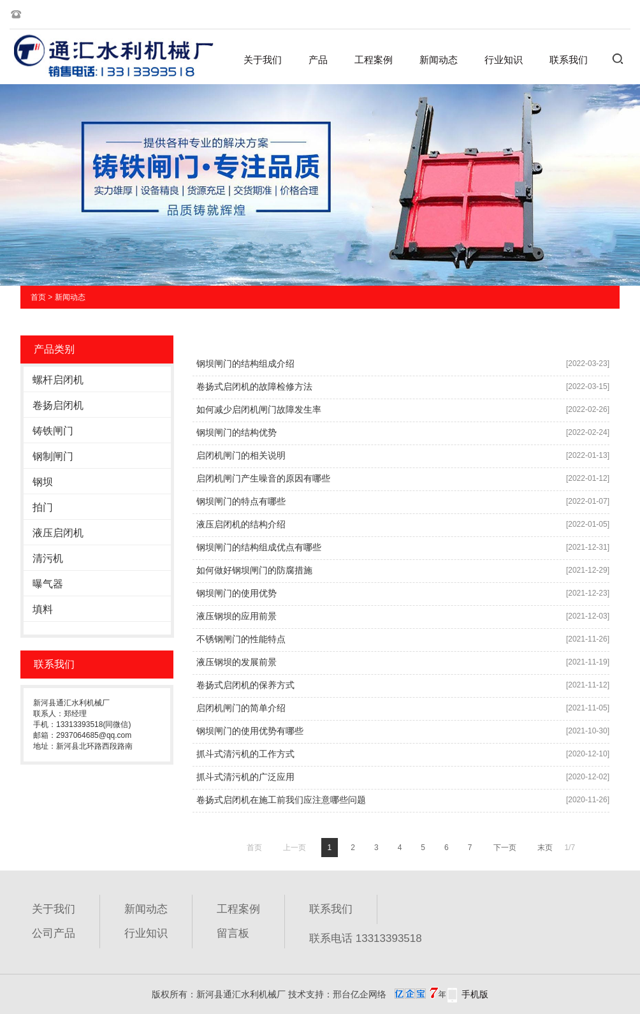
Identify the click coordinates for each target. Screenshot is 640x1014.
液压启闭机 (58, 532)
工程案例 (373, 59)
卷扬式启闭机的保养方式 (245, 685)
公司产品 (53, 933)
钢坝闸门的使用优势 (236, 593)
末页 (545, 847)
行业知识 (503, 59)
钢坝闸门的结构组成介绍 (245, 363)
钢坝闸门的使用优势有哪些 (249, 731)
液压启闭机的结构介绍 (241, 524)
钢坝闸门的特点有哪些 (241, 501)
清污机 (48, 558)
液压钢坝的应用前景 (236, 616)
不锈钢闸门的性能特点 (241, 639)
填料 (43, 609)
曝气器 (48, 583)
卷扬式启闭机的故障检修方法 (254, 386)
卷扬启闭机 (58, 405)
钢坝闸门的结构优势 (236, 432)
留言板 (233, 933)
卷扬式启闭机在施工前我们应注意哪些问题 (281, 800)
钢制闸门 (53, 456)
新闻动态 (438, 59)
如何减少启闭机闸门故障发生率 (258, 409)
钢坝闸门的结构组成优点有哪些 (258, 547)
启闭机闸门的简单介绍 (241, 708)
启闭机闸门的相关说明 (241, 455)
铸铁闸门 (53, 430)
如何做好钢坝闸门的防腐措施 (254, 570)
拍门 (43, 507)
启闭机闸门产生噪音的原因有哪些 (263, 478)
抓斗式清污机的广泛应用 (245, 777)
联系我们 (568, 59)
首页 (38, 297)
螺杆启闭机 (58, 379)
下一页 (504, 847)
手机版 (475, 994)
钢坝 (43, 481)
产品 (318, 59)
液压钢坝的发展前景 (236, 662)
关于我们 (263, 59)
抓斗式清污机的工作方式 (245, 754)
